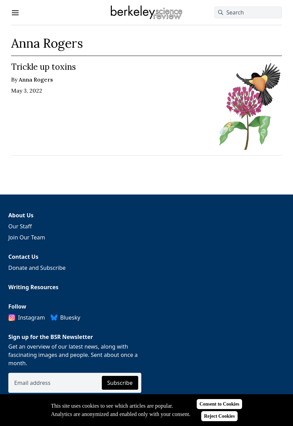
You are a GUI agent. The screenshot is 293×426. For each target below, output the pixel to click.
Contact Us (23, 257)
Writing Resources (33, 287)
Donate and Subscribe (37, 268)
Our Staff (20, 226)
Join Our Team (26, 237)
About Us (21, 215)
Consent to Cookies (219, 404)
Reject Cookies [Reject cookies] (219, 416)
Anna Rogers (36, 79)
